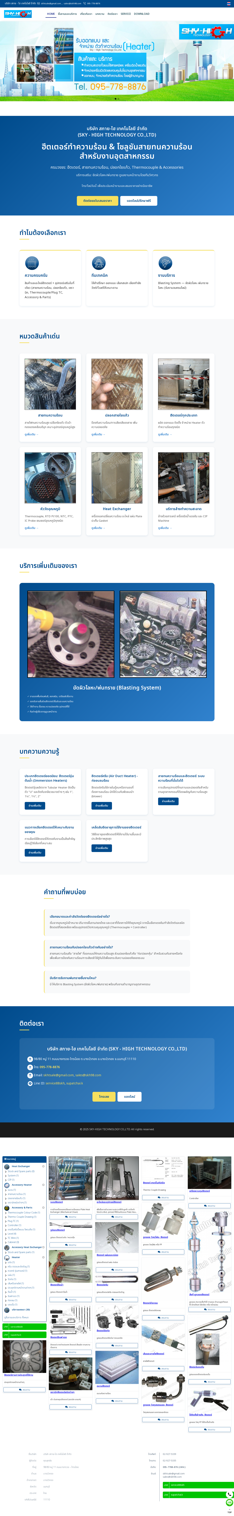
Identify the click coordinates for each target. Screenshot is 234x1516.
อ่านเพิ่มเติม (35, 806)
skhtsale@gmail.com (51, 3)
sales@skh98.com (72, 3)
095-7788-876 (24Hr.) (174, 1467)
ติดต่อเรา (112, 14)
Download (142, 14)
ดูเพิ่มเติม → (32, 434)
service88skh (55, 1083)
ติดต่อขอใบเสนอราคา (97, 200)
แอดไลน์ (129, 1096)
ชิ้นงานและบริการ (67, 14)
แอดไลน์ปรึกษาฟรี (139, 200)
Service (126, 14)
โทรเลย (104, 1096)
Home (51, 14)
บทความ (99, 14)
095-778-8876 (93, 3)
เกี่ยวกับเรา (86, 14)
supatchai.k (74, 1083)
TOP (230, 1511)
